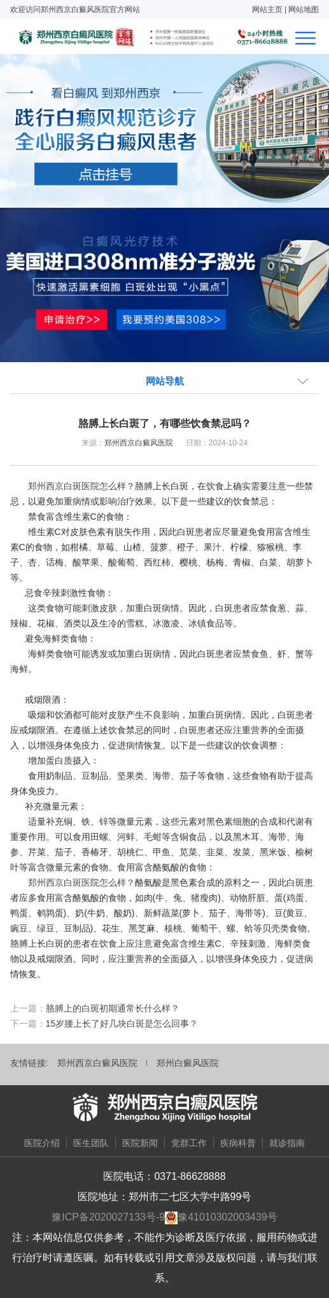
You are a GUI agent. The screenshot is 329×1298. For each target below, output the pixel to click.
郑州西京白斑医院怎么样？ (81, 486)
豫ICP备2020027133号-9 (108, 1217)
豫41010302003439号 (227, 1217)
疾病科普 (238, 1143)
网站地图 (303, 9)
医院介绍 (42, 1143)
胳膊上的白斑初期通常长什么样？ (112, 1008)
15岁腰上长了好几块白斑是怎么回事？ (122, 1023)
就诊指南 (287, 1143)
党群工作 (189, 1143)
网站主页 (267, 9)
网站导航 (165, 380)
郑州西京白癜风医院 (138, 442)
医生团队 (91, 1143)
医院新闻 (140, 1143)
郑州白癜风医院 (188, 1063)
